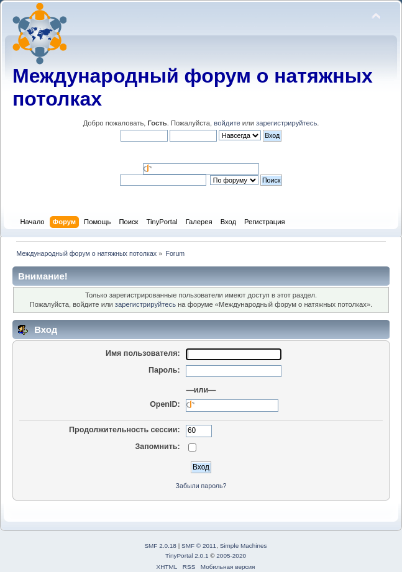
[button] (173, 152)
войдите (227, 123)
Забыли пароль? (201, 485)
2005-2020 (231, 555)
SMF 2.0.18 (160, 545)
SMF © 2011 (198, 545)
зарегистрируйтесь (286, 123)
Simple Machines (243, 545)
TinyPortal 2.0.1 (186, 555)
